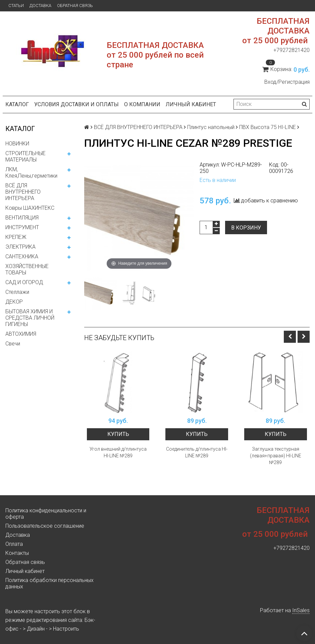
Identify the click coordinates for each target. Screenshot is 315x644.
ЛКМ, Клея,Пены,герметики (31, 172)
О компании (142, 104)
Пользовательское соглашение (44, 526)
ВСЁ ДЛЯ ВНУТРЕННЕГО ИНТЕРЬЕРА (23, 191)
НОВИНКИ (17, 143)
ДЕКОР (14, 302)
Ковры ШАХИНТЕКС (29, 208)
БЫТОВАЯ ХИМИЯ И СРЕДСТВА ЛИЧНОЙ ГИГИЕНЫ (29, 317)
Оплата (14, 544)
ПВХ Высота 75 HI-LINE (267, 127)
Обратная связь (75, 5)
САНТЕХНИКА (21, 256)
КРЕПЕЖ (16, 237)
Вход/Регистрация (287, 82)
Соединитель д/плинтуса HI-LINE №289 (196, 452)
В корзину (246, 227)
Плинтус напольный (210, 127)
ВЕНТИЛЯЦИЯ (22, 217)
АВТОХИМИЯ (20, 334)
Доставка (40, 5)
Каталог (17, 104)
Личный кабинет (191, 104)
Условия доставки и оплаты (76, 104)
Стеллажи (17, 292)
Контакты (17, 553)
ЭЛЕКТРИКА (20, 247)
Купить (118, 434)
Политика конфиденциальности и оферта (45, 513)
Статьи (16, 5)
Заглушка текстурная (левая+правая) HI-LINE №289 (275, 455)
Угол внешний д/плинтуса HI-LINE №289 (118, 452)
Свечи (12, 343)
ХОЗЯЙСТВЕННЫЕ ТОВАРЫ (27, 269)
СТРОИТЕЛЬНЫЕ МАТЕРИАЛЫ (25, 156)
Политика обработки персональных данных (49, 583)
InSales (301, 610)
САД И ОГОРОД (24, 282)
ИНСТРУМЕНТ (22, 227)
